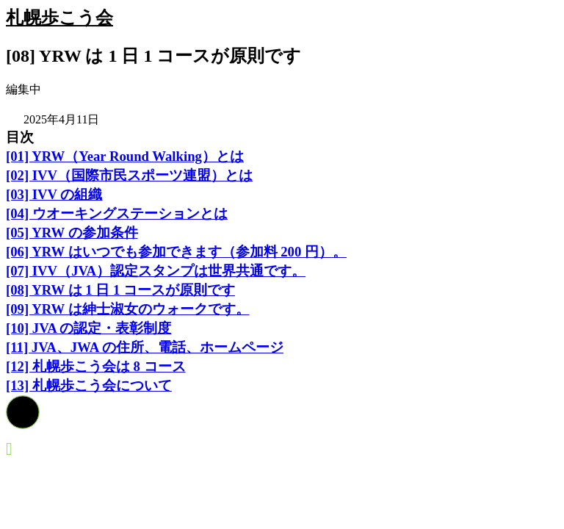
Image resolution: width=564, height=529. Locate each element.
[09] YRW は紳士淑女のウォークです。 (128, 309)
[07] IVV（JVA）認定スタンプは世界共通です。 (156, 270)
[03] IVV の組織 (54, 194)
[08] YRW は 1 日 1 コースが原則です (120, 290)
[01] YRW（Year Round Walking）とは (125, 156)
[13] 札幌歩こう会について (89, 385)
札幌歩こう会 (59, 17)
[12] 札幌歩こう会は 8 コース (96, 366)
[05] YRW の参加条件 (72, 232)
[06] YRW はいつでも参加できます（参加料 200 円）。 (176, 251)
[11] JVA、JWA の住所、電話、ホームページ (144, 347)
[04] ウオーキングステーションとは (117, 213)
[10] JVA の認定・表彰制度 (88, 328)
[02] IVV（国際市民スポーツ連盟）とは (129, 175)
